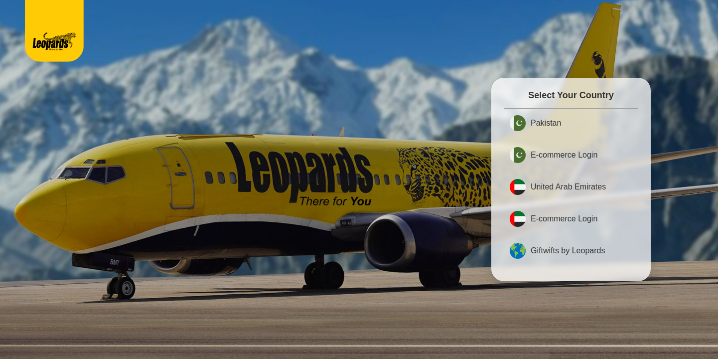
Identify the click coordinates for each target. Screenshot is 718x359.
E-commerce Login (553, 155)
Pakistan (535, 123)
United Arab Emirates (558, 187)
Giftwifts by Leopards (557, 251)
